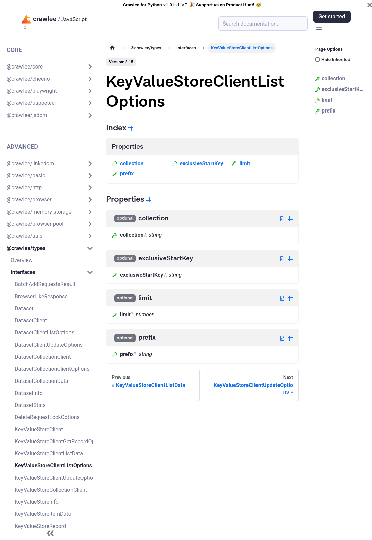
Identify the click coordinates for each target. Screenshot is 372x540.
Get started (331, 16)
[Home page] (112, 48)
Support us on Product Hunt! (225, 4)
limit (240, 163)
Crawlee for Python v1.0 (147, 4)
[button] (50, 66)
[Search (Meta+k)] (263, 23)
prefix (123, 173)
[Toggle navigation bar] (319, 28)
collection (127, 163)
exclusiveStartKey (197, 163)
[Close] (369, 5)
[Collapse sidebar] (50, 533)
